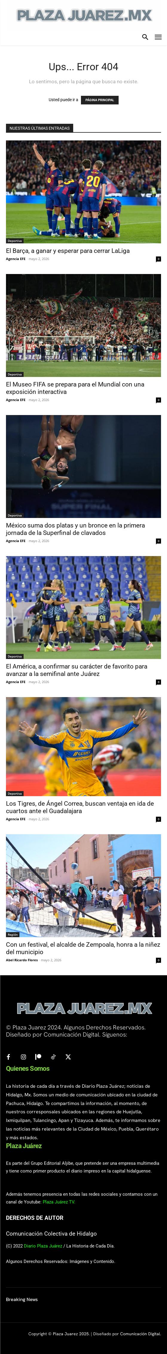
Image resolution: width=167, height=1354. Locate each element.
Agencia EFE (15, 258)
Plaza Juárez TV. (59, 1202)
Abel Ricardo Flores (22, 960)
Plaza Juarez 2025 (71, 1333)
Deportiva (15, 241)
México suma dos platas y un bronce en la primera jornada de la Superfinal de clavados (75, 529)
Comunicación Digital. (140, 1333)
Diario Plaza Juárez (43, 1246)
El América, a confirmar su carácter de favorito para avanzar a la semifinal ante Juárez (76, 670)
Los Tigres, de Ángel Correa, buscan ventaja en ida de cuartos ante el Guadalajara (80, 807)
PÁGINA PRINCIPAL (99, 100)
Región (13, 934)
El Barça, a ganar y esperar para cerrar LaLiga (68, 250)
